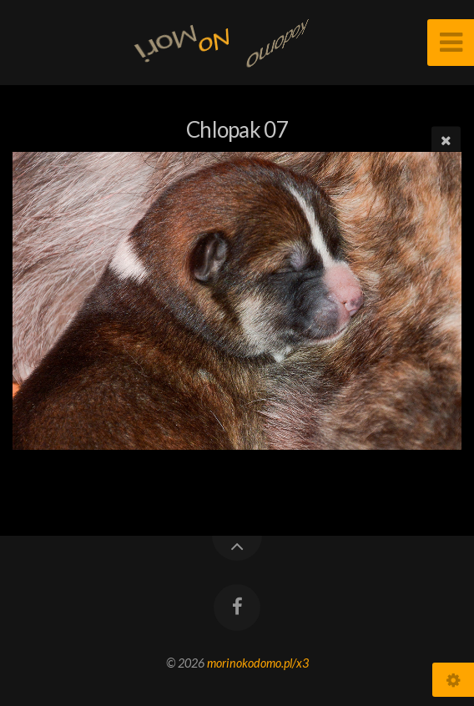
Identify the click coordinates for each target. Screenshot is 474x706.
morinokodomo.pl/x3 (258, 663)
